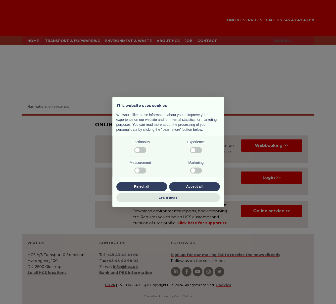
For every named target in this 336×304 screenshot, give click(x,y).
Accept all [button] (194, 186)
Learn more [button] (167, 197)
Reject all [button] (141, 186)
